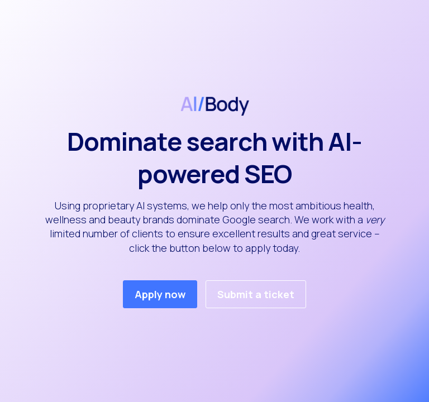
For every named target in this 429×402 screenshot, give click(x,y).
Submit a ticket (255, 294)
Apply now (160, 294)
